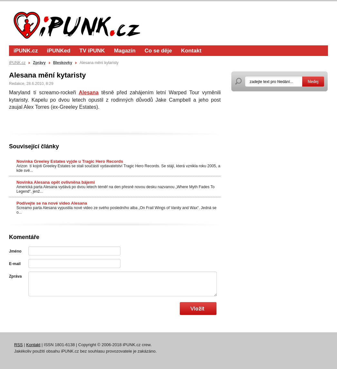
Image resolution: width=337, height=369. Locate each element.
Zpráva (15, 276)
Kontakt (191, 51)
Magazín (125, 51)
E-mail (15, 264)
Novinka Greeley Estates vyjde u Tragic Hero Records (69, 161)
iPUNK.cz (26, 51)
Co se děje (158, 51)
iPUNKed (59, 51)
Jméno (15, 251)
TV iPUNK (92, 51)
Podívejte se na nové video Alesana (51, 203)
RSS (18, 344)
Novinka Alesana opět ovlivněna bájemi (55, 182)
